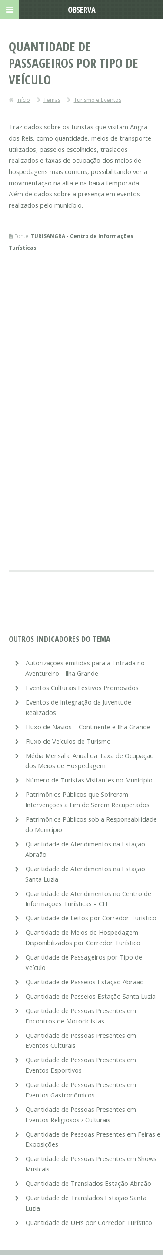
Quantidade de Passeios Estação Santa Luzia (91, 996)
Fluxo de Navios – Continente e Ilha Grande (88, 726)
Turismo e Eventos (97, 100)
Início (23, 100)
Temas (51, 100)
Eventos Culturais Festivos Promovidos (82, 687)
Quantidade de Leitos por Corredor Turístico (91, 917)
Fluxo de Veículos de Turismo (68, 741)
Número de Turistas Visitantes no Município (89, 779)
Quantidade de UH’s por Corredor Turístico (89, 1222)
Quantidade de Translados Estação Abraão (88, 1183)
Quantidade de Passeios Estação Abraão (85, 981)
